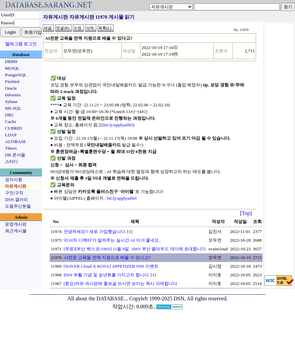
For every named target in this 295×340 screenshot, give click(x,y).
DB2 (9, 114)
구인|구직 (14, 192)
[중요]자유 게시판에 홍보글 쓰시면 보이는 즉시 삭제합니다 (120, 283)
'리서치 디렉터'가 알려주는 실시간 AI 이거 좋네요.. (112, 240)
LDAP (11, 134)
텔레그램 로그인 (21, 43)
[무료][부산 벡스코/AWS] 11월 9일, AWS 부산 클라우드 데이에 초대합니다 (135, 248)
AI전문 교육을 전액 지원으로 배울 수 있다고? (107, 257)
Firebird (12, 81)
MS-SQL (13, 108)
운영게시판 (16, 224)
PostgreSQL (16, 74)
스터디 (11, 161)
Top (246, 213)
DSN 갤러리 (16, 199)
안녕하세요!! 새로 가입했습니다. (95, 231)
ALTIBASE (15, 141)
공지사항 (13, 179)
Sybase (11, 101)
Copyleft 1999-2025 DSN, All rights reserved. (178, 298)
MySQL (12, 68)
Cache (10, 121)
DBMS (11, 61)
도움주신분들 (18, 206)
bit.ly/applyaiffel (118, 124)
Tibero (11, 148)
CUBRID (13, 128)
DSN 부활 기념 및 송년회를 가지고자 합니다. (106, 274)
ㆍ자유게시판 (13, 186)
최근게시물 (16, 230)
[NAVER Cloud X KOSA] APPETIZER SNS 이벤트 (111, 266)
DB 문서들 (15, 154)
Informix (13, 94)
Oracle (11, 88)
